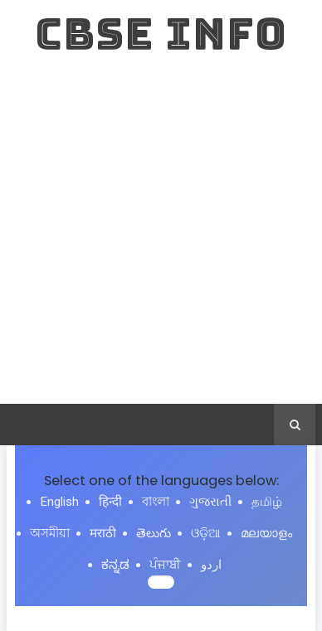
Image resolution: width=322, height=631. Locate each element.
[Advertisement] (161, 235)
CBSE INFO (161, 33)
